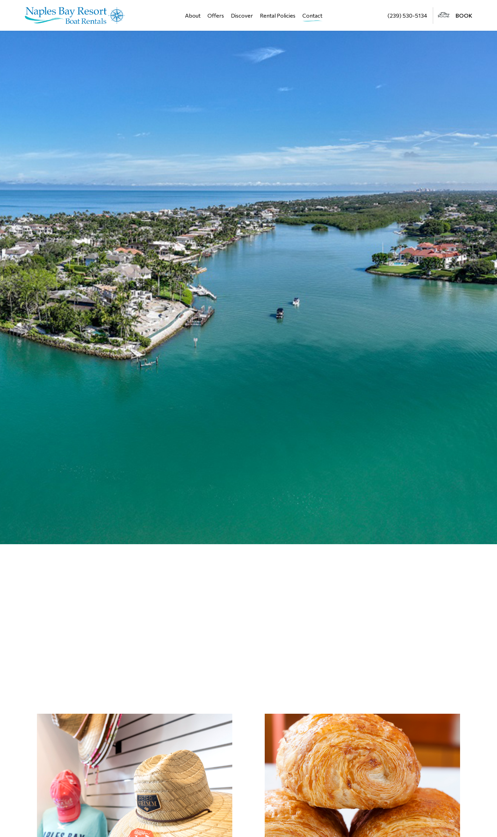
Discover (242, 15)
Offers (215, 15)
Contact (312, 15)
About (193, 15)
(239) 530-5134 (407, 15)
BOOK (455, 15)
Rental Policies (277, 15)
